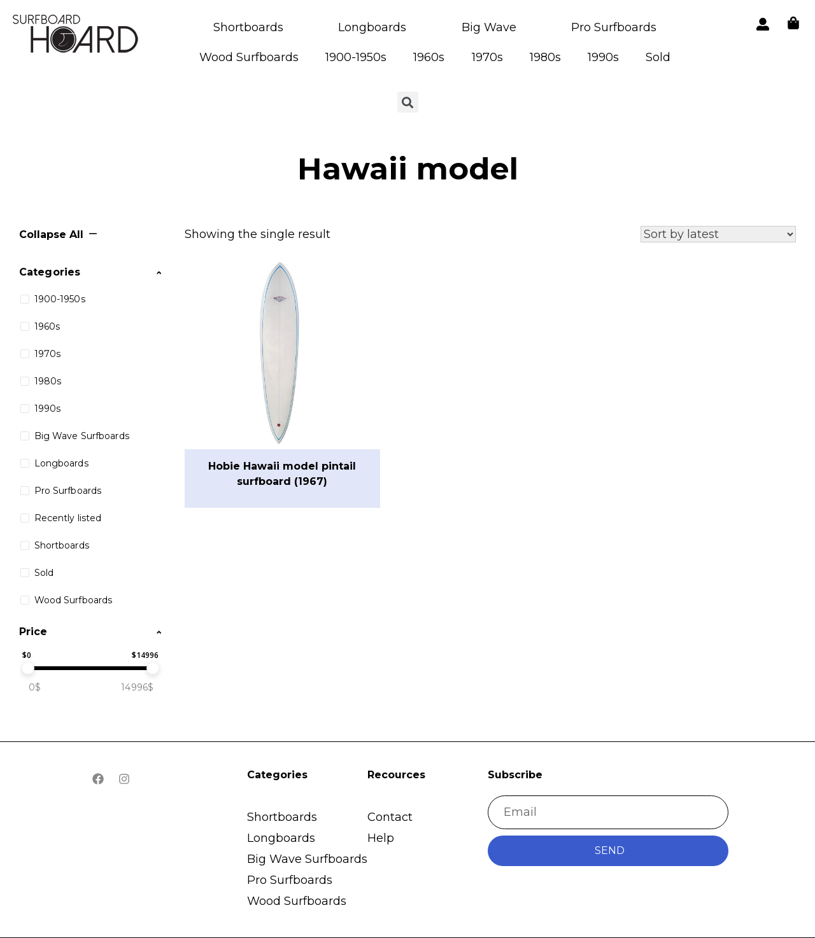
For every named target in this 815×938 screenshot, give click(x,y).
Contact (390, 817)
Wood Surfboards (249, 57)
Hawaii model (407, 168)
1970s (487, 57)
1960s (428, 57)
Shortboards (248, 27)
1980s (545, 57)
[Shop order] (718, 234)
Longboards (372, 27)
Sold (658, 57)
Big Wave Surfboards (307, 859)
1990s (603, 57)
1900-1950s (355, 57)
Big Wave (489, 27)
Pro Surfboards (613, 27)
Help (380, 838)
